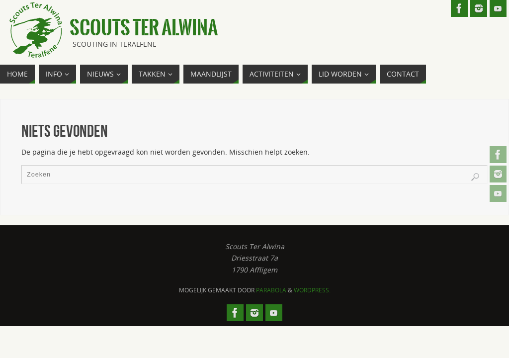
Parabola (271, 290)
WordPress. (312, 290)
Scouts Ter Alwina (144, 28)
